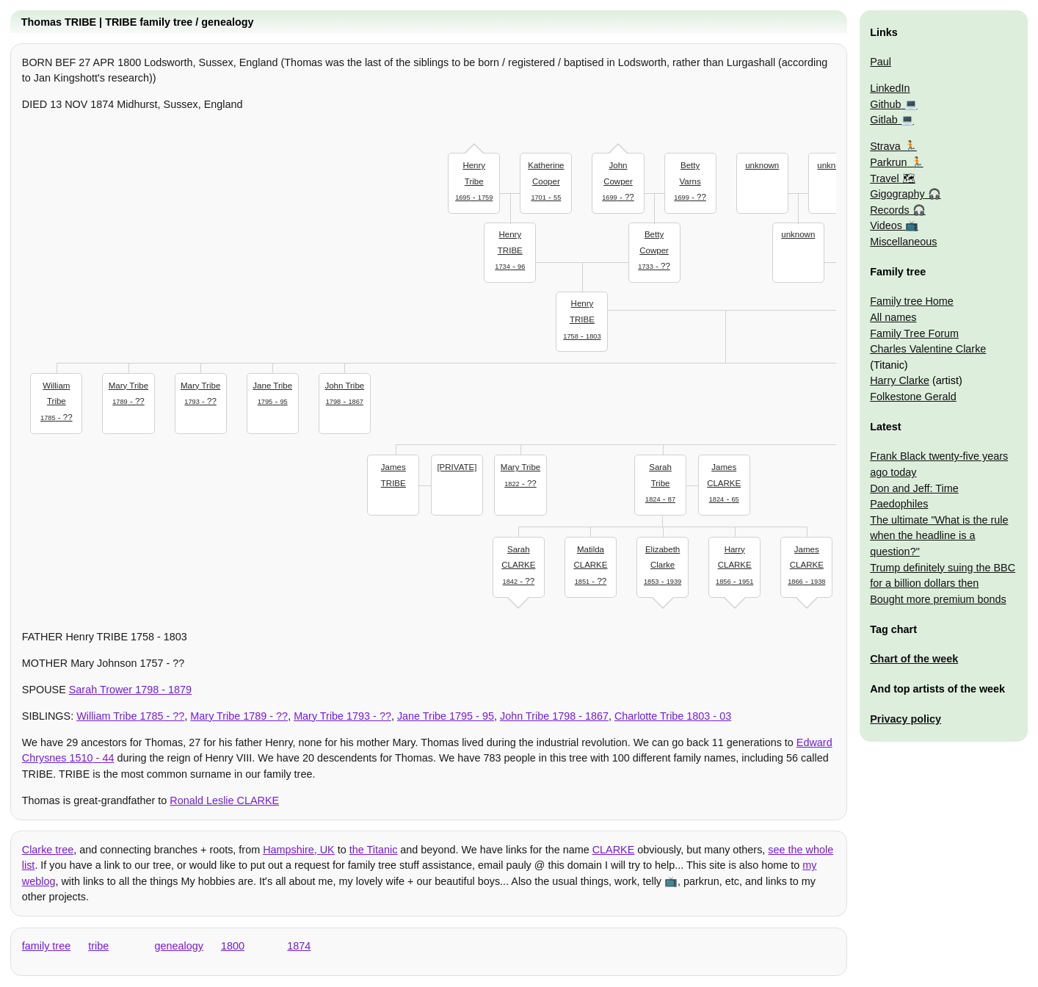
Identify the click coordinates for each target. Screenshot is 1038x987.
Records (890, 210)
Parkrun (888, 162)
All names (893, 317)
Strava (885, 146)
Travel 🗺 (892, 178)
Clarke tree (47, 850)
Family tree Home (912, 301)
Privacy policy (905, 719)
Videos (886, 225)
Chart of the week (914, 659)
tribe (98, 946)
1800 (232, 946)
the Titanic (373, 850)
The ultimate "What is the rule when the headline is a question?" (939, 535)
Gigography (897, 194)
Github (885, 104)
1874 (299, 946)
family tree (46, 946)
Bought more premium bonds (938, 599)
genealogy (179, 946)
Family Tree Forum (914, 333)
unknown (762, 165)
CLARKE (613, 850)
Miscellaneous (903, 241)
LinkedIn (890, 88)
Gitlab (884, 120)
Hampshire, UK (299, 850)
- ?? (618, 179)
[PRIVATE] (456, 467)
